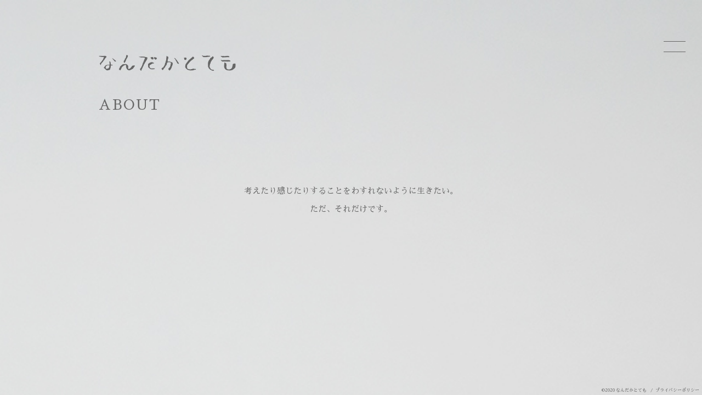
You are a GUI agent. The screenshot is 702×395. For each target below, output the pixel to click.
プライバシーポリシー (677, 390)
